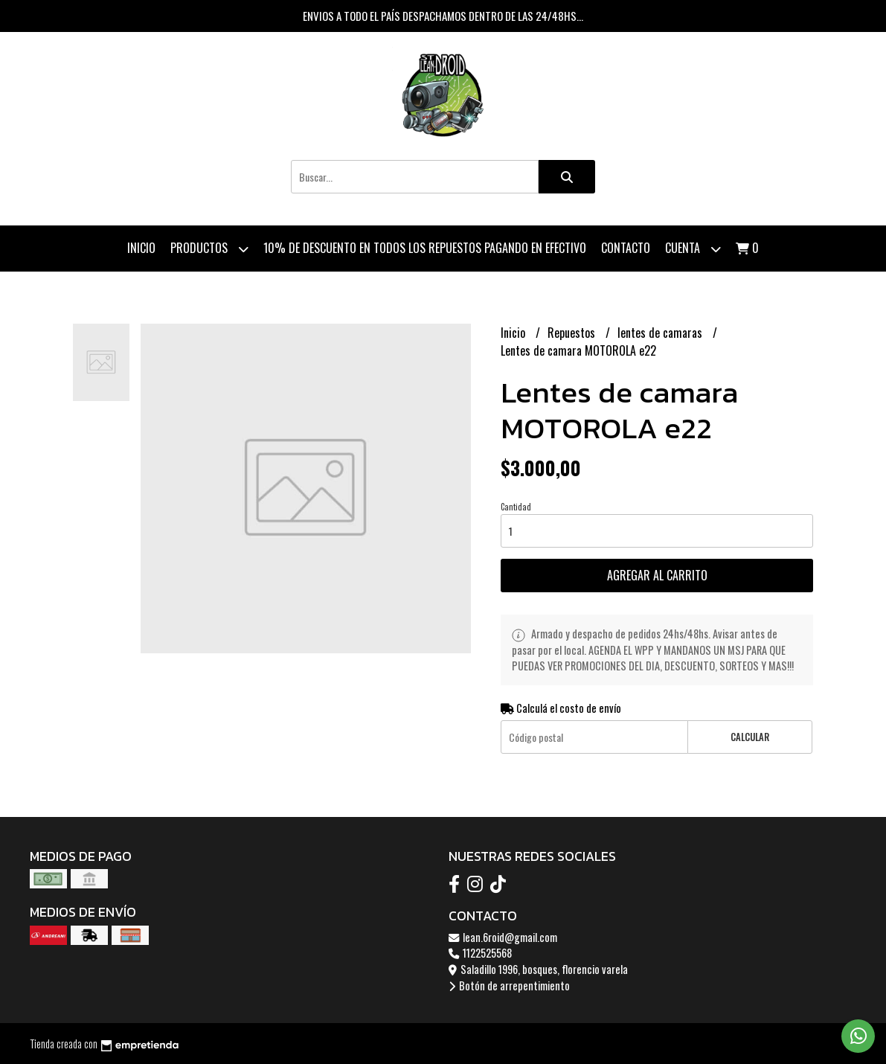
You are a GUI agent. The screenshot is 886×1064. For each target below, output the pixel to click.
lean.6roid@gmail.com (503, 937)
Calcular (750, 737)
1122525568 (480, 953)
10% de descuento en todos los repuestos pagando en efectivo (424, 248)
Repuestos (573, 333)
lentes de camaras (661, 333)
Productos (209, 249)
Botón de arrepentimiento (509, 985)
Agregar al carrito (657, 575)
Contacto (625, 248)
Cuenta (693, 249)
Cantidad (516, 507)
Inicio (141, 248)
